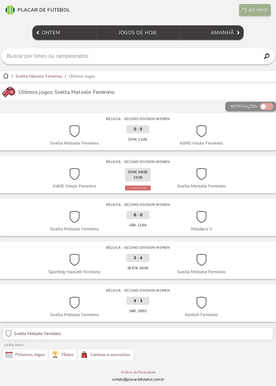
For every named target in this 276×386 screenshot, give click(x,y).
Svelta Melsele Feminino (39, 76)
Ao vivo (255, 10)
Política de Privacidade (138, 372)
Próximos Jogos (25, 354)
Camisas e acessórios (105, 354)
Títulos (63, 354)
